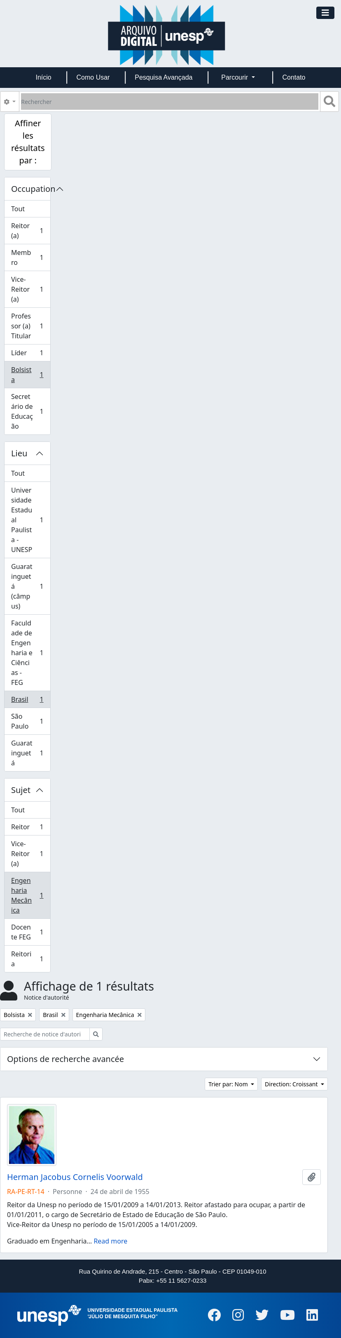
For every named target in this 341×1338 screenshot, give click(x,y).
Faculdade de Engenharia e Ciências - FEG (29, 652)
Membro (29, 257)
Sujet (20, 789)
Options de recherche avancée (65, 1058)
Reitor (29, 828)
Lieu (19, 453)
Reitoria (29, 958)
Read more (110, 1241)
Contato (293, 77)
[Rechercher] (169, 101)
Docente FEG (29, 932)
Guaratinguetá (29, 753)
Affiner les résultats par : (27, 142)
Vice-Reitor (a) (29, 289)
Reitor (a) (29, 230)
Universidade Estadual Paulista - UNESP (29, 520)
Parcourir (235, 77)
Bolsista (29, 374)
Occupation (30, 188)
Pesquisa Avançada (163, 77)
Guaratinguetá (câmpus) (29, 586)
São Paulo (29, 721)
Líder (29, 354)
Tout (18, 208)
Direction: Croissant (292, 1084)
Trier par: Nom (228, 1084)
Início (43, 77)
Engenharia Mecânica (29, 895)
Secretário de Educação (29, 411)
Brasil (29, 701)
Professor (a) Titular (29, 325)
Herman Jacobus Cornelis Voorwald (75, 1177)
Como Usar (93, 77)
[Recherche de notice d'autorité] (45, 1034)
